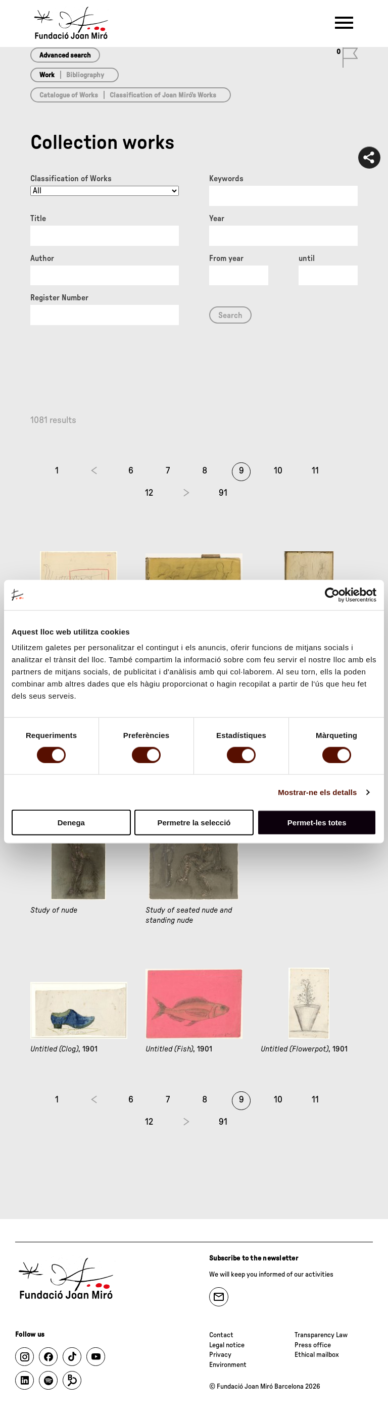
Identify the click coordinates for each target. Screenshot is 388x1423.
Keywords (226, 179)
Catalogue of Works (68, 95)
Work (47, 75)
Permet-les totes (317, 822)
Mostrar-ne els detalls (317, 791)
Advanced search (65, 55)
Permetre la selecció (193, 822)
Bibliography (85, 75)
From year (226, 258)
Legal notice (227, 1345)
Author (42, 258)
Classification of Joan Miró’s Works (163, 95)
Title (38, 219)
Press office (313, 1345)
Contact (221, 1335)
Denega (71, 822)
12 (149, 493)
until (307, 258)
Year (216, 219)
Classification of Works (71, 179)
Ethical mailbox (317, 1354)
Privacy (220, 1354)
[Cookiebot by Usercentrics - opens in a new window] (332, 594)
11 (315, 471)
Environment (228, 1364)
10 (278, 471)
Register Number (59, 298)
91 (223, 493)
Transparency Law (321, 1335)
